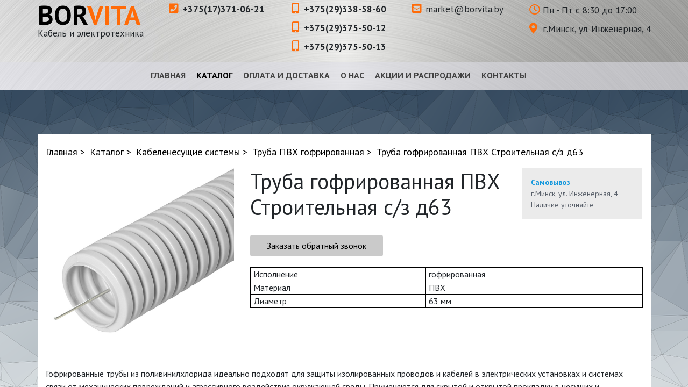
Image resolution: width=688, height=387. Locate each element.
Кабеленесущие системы (188, 152)
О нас (352, 75)
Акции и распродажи (423, 75)
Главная (168, 75)
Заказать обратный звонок (316, 245)
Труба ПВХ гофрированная (308, 152)
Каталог (214, 75)
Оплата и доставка (286, 75)
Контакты (504, 75)
